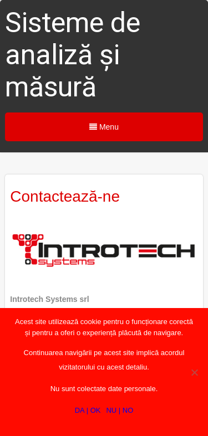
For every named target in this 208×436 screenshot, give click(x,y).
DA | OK (88, 410)
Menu (104, 126)
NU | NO (119, 410)
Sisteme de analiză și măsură (72, 55)
